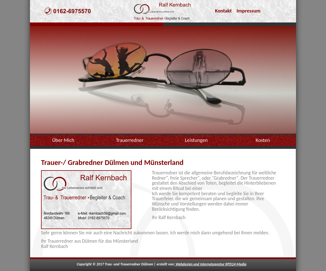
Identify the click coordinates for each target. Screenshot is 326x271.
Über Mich (63, 140)
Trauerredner (130, 140)
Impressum (248, 10)
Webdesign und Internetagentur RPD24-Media (210, 264)
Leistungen (196, 140)
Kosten (263, 140)
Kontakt (223, 10)
